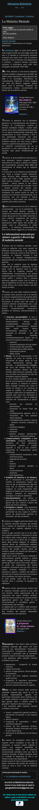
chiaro (16, 7)
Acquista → (23, 114)
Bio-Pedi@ (9, 16)
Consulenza (19, 16)
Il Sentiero (30, 16)
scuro (22, 7)
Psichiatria (9, 50)
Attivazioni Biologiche (19, 3)
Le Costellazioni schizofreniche (18, 776)
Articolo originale (9, 41)
